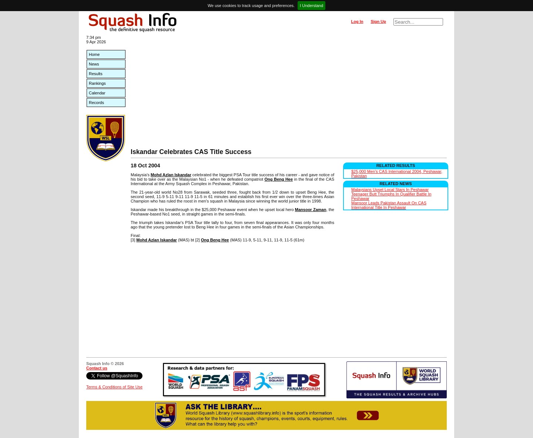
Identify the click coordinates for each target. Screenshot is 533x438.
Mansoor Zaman (310, 209)
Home (94, 54)
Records (96, 102)
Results (96, 73)
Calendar (97, 93)
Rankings (97, 83)
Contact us (96, 368)
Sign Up (378, 21)
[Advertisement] (289, 92)
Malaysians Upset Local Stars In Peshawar (390, 189)
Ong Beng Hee (279, 179)
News (94, 64)
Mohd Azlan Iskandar (171, 175)
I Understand (311, 5)
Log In (357, 21)
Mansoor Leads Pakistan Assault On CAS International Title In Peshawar (388, 205)
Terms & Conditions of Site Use (114, 387)
